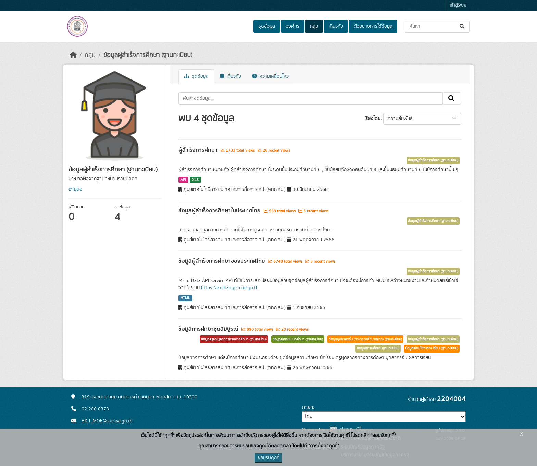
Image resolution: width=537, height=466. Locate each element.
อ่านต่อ (75, 189)
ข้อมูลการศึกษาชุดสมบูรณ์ (209, 328)
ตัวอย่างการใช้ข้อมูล (373, 26)
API (183, 180)
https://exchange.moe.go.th (230, 287)
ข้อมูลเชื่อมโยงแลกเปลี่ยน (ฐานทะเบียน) (431, 348)
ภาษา (307, 407)
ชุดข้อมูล (266, 26)
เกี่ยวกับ (336, 26)
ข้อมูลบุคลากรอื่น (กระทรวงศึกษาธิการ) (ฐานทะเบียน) (365, 339)
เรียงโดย (372, 118)
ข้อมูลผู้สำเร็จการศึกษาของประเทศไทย (222, 261)
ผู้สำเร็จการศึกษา (198, 150)
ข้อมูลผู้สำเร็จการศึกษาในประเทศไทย (220, 210)
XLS (195, 180)
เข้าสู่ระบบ (458, 5)
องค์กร (292, 26)
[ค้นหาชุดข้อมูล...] (437, 27)
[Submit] (462, 27)
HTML (185, 298)
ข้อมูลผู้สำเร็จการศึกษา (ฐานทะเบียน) (147, 55)
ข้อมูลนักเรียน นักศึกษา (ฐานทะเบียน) (298, 339)
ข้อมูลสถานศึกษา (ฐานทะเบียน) (378, 348)
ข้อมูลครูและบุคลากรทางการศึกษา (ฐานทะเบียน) (234, 339)
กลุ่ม (314, 26)
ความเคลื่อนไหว (270, 76)
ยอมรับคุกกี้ (268, 457)
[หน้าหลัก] (73, 55)
